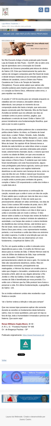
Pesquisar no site (41, 10)
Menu (47, 10)
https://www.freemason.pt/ (33, 335)
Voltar (4, 360)
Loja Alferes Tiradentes (10, 24)
